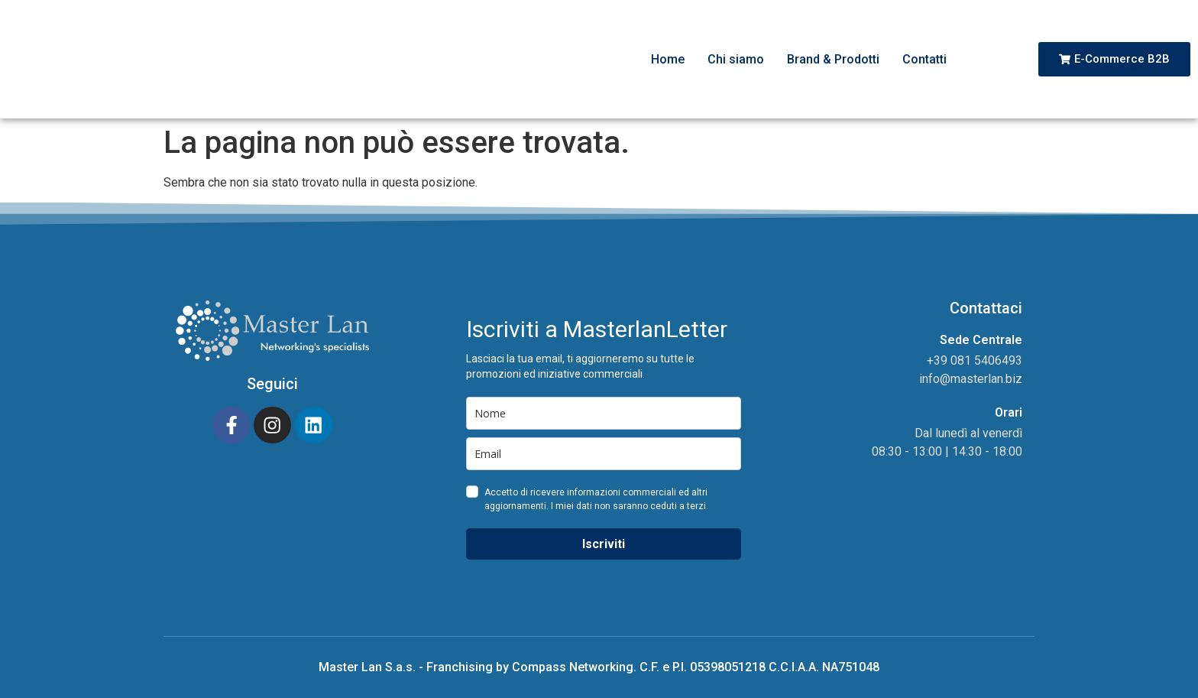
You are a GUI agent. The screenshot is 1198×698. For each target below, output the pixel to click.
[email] (603, 453)
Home (668, 59)
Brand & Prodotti (833, 59)
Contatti (924, 59)
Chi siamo (735, 59)
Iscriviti (603, 544)
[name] (603, 413)
